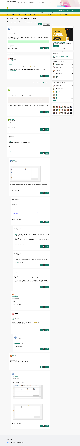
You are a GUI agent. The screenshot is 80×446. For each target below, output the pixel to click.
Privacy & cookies (60, 439)
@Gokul (13, 380)
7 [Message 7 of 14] (17, 346)
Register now (72, 14)
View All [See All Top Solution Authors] (54, 79)
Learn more (8, 4)
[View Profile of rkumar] (16, 294)
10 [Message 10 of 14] (17, 244)
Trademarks (71, 439)
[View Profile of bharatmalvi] (12, 119)
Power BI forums (10, 18)
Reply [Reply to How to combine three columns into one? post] (47, 48)
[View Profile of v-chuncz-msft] (15, 58)
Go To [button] (71, 10)
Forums (17, 18)
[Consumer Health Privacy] (20, 443)
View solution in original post (13, 70)
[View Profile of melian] (11, 28)
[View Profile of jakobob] (11, 89)
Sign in (64, 10)
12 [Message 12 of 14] (17, 285)
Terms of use (66, 439)
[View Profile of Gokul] (13, 355)
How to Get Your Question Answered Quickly (60, 56)
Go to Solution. (29, 41)
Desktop (35, 18)
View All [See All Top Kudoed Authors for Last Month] (54, 100)
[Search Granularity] (44, 13)
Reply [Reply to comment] (47, 76)
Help (67, 10)
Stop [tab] (64, 48)
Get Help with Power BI (26, 18)
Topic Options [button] (46, 24)
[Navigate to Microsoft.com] (9, 8)
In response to (10, 60)
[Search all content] (61, 13)
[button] (40, 24)
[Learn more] (56, 46)
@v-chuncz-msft (17, 343)
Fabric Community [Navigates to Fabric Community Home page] (17, 8)
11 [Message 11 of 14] (17, 262)
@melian (10, 64)
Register (60, 10)
